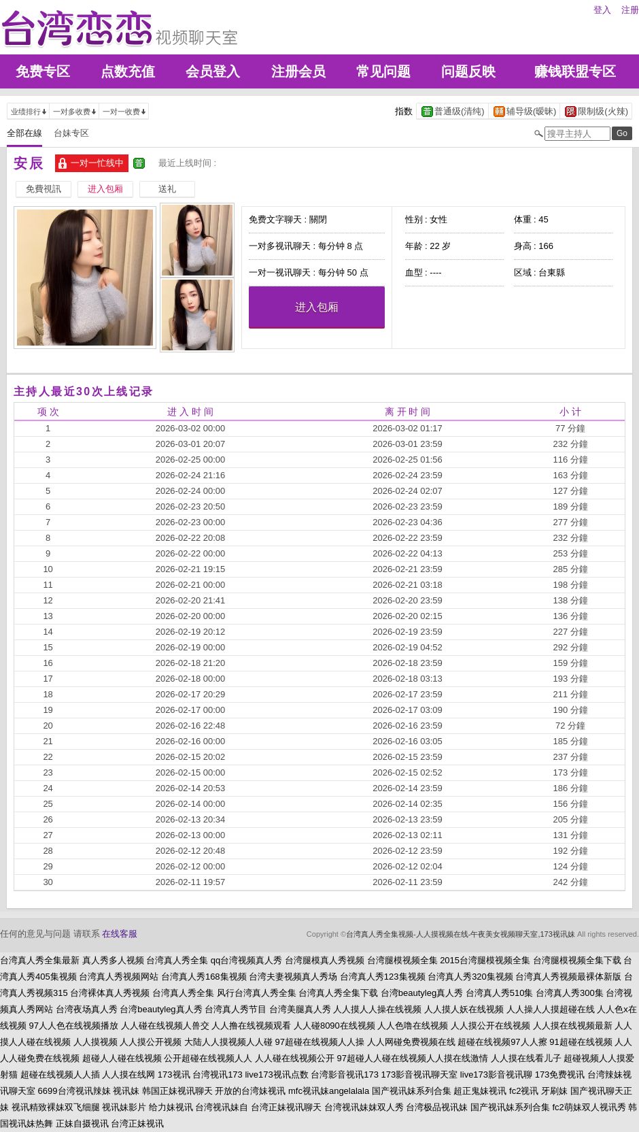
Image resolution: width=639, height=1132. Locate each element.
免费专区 (43, 71)
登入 (602, 10)
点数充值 (128, 71)
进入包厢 (317, 307)
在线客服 (119, 934)
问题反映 (468, 71)
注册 (630, 10)
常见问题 (383, 71)
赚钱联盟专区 (575, 71)
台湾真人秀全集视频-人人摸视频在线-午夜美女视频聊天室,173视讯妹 (460, 934)
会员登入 (213, 71)
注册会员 (298, 71)
